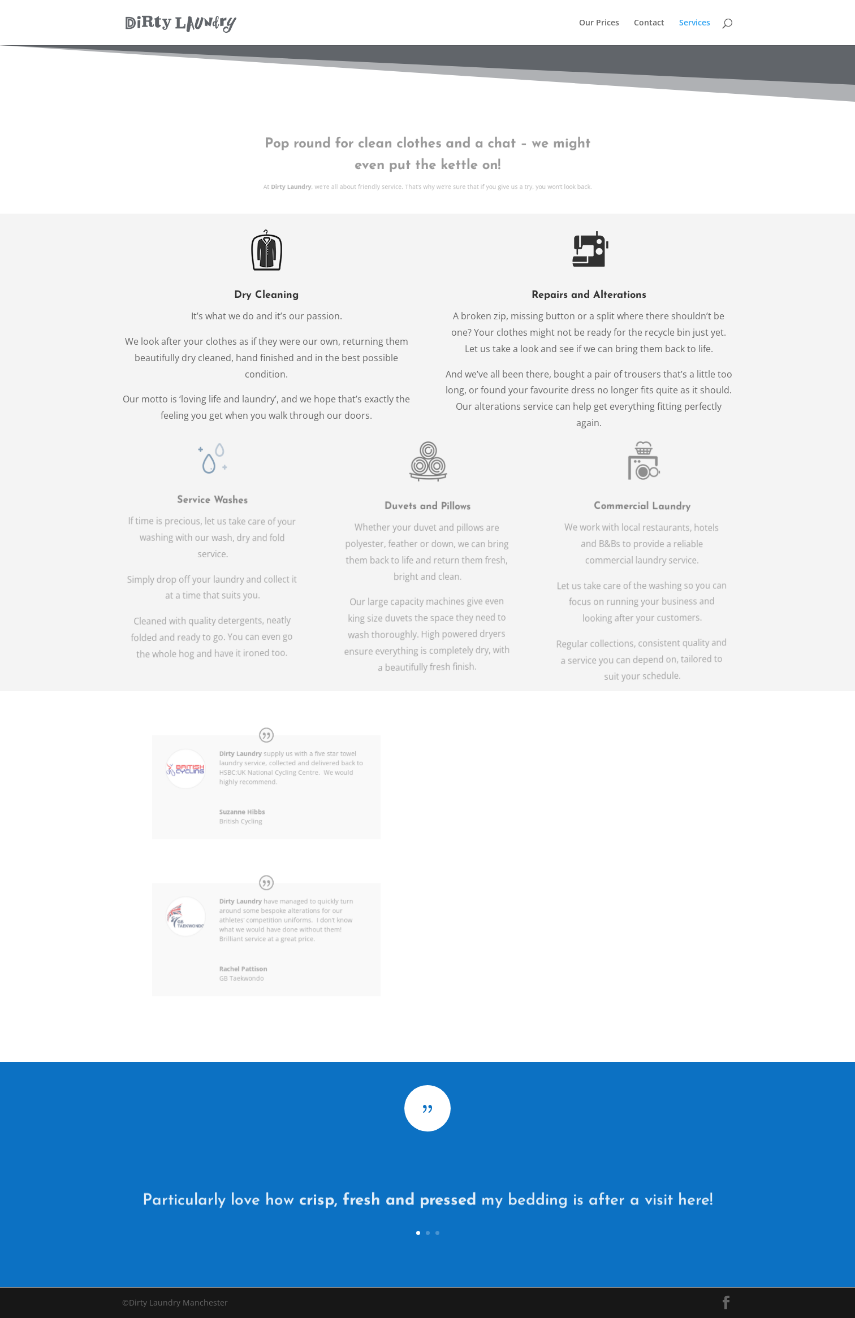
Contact (649, 23)
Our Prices (599, 23)
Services (694, 23)
